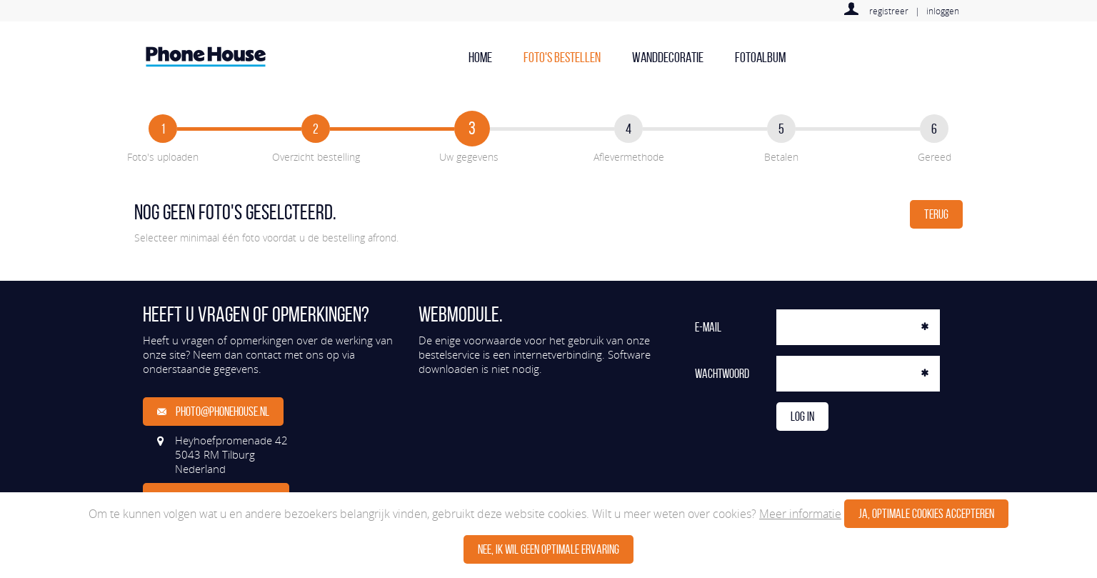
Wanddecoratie (667, 57)
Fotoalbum (760, 57)
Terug (936, 214)
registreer (888, 10)
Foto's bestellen (562, 57)
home (480, 57)
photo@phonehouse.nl (213, 411)
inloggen (942, 10)
